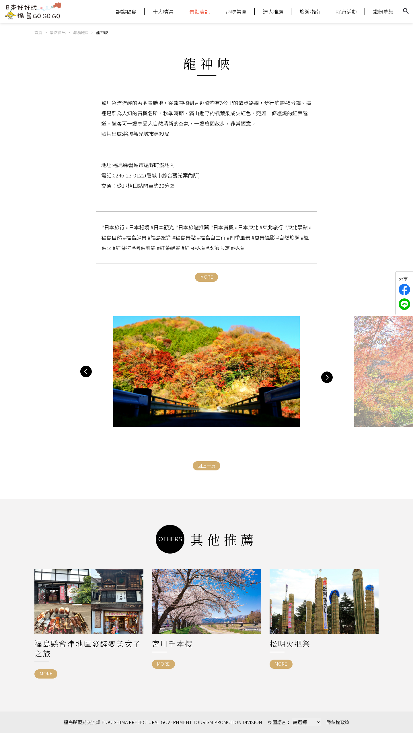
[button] (86, 371)
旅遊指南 (309, 11)
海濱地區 (81, 32)
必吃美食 (236, 11)
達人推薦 (273, 11)
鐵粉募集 (383, 11)
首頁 (38, 32)
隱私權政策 (337, 722)
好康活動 (346, 11)
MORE (206, 276)
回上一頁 (206, 465)
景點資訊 (199, 11)
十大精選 (163, 11)
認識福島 (126, 11)
